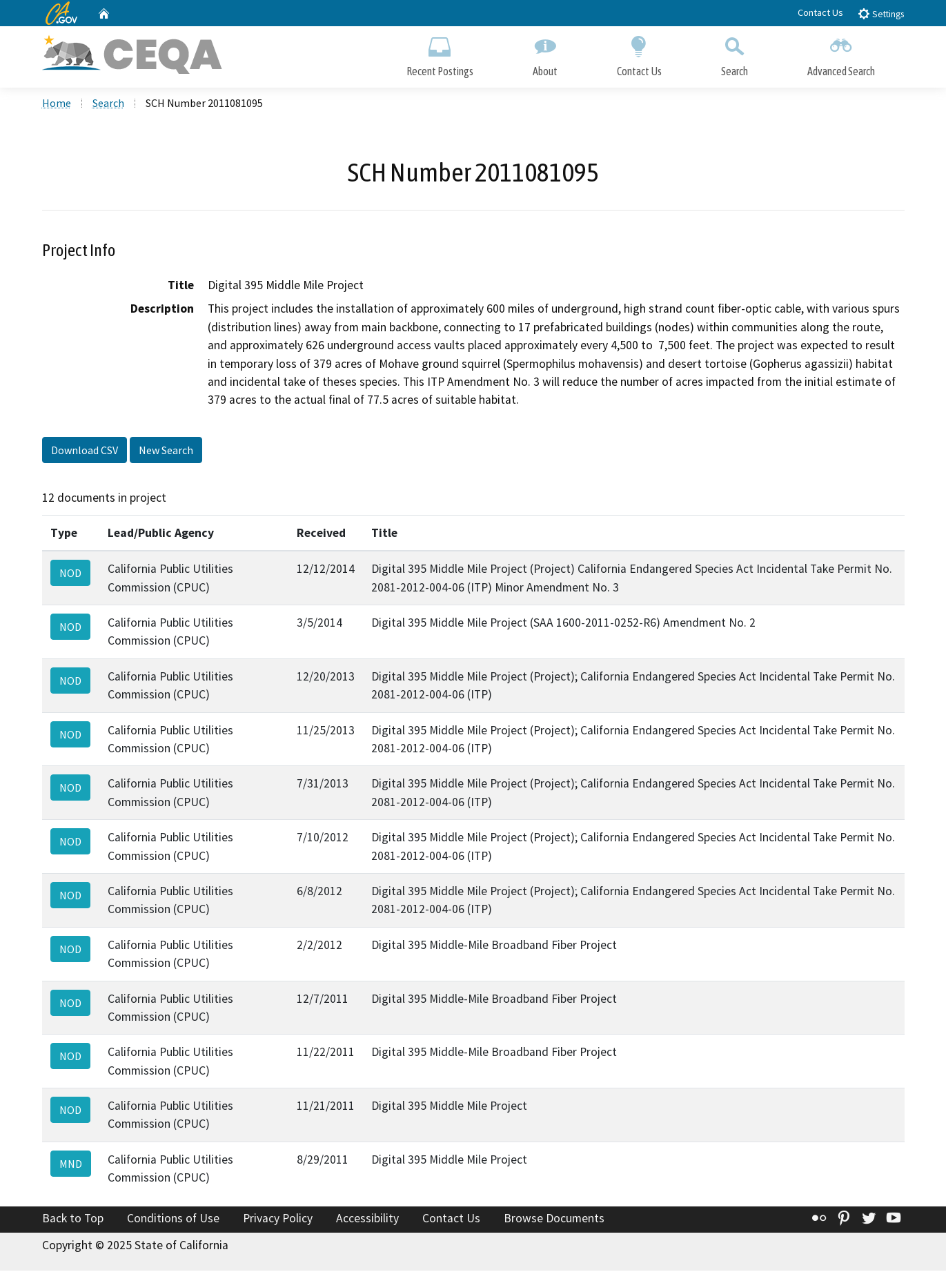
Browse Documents (554, 1218)
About (545, 53)
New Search (166, 451)
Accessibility (367, 1218)
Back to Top (73, 1218)
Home (56, 104)
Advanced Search (841, 53)
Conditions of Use (173, 1218)
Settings (881, 13)
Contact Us (820, 12)
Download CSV (84, 451)
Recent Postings (440, 53)
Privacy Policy (278, 1218)
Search (734, 53)
